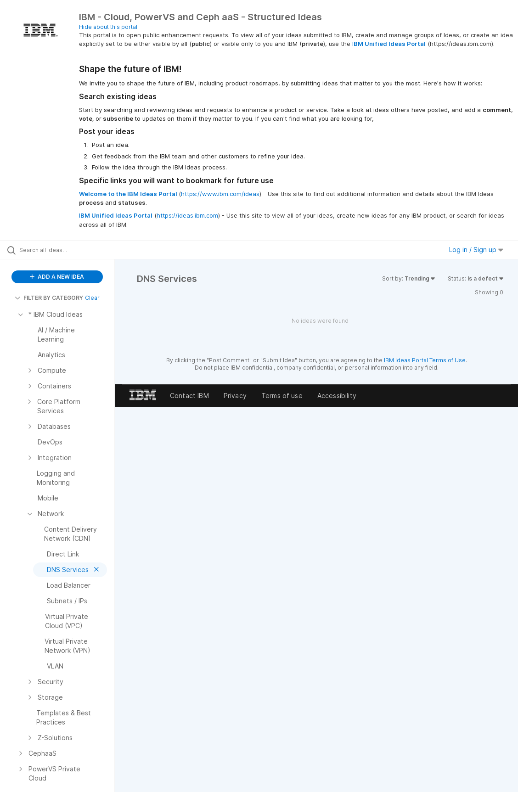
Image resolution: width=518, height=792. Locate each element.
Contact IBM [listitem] (189, 395)
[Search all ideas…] (63, 249)
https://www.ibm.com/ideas (220, 193)
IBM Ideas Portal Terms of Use (425, 360)
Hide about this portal (108, 26)
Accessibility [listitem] (336, 395)
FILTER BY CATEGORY (49, 297)
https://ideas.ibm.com (187, 215)
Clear (92, 297)
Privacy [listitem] (235, 395)
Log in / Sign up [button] (476, 249)
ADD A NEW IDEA (57, 276)
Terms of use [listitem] (282, 395)
